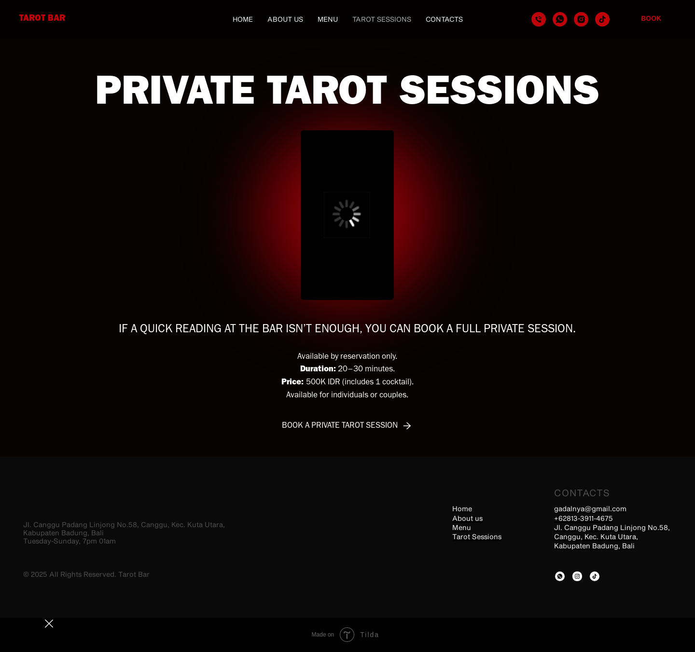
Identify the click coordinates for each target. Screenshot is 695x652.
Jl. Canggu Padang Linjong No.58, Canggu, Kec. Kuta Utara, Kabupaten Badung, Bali (612, 536)
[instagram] (581, 19)
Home (243, 19)
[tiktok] (602, 19)
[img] (560, 576)
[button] (346, 426)
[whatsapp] (560, 19)
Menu (328, 19)
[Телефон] (538, 19)
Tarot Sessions (381, 19)
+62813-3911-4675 (583, 518)
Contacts (444, 19)
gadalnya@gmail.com (590, 508)
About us (285, 19)
